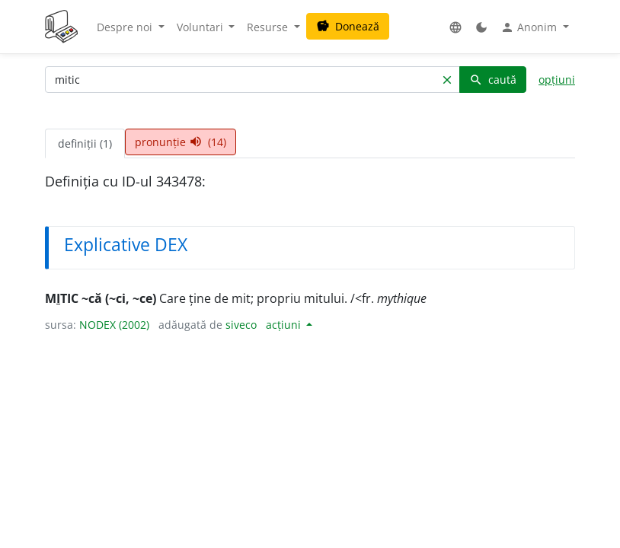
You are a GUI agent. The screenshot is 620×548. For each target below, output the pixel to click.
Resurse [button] (269, 27)
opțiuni (557, 79)
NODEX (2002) (114, 324)
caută (492, 79)
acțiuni (285, 324)
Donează (347, 26)
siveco (241, 324)
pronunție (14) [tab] (180, 142)
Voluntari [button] (201, 27)
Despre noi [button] (126, 27)
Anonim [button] (530, 27)
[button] (455, 27)
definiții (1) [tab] (85, 143)
